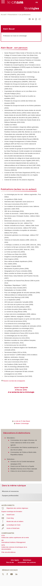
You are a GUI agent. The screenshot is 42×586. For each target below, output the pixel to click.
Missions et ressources (10, 491)
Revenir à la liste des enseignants (14, 381)
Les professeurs (25, 15)
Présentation (12, 15)
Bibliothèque (27, 560)
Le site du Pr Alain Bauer (21, 421)
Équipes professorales (10, 495)
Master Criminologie (21, 423)
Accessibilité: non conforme (27, 562)
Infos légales (15, 560)
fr (37, 2)
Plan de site (10, 562)
